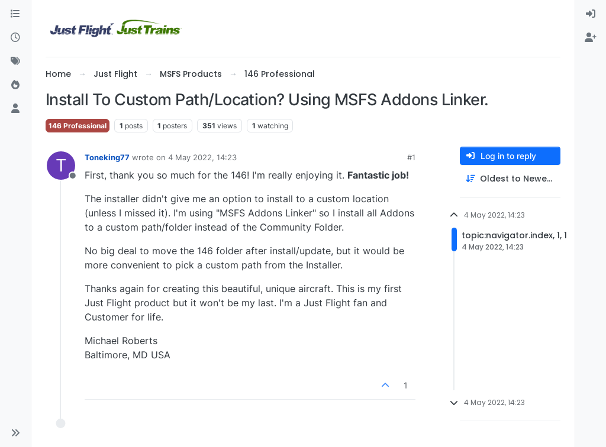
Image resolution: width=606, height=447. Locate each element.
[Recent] (15, 37)
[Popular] (15, 85)
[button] (15, 432)
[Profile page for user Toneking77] (61, 165)
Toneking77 (107, 157)
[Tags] (15, 61)
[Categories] (15, 14)
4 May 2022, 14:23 (202, 157)
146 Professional (78, 125)
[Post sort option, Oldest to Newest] (510, 179)
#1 (411, 157)
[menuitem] (590, 14)
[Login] (590, 14)
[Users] (15, 108)
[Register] (590, 37)
